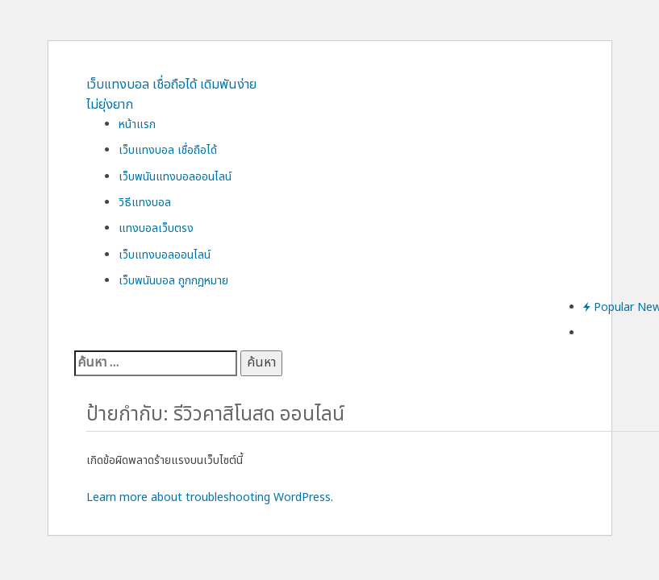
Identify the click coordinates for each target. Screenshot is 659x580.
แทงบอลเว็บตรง (156, 228)
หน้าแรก (137, 124)
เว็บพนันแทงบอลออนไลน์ (175, 176)
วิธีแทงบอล (145, 202)
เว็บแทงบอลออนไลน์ (165, 254)
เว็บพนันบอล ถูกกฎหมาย (173, 280)
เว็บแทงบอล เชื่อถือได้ (168, 150)
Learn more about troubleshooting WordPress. (209, 497)
